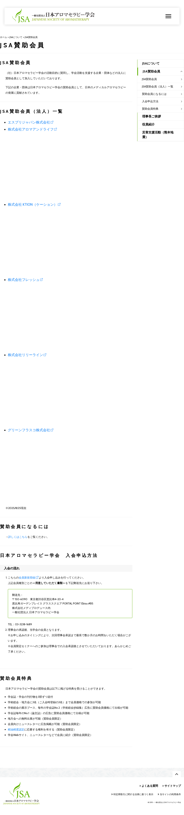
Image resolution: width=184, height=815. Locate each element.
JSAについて (151, 63)
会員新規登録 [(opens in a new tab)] (27, 577)
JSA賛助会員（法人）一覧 (157, 86)
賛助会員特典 (150, 108)
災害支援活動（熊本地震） (157, 135)
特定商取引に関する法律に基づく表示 (133, 794)
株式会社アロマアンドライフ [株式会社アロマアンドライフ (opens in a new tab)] (31, 129)
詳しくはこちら (17, 537)
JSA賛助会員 (149, 79)
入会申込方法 (150, 101)
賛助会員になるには (154, 94)
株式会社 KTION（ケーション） (32, 204)
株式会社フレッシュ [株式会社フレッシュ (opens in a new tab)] (23, 280)
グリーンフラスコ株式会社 (29, 430)
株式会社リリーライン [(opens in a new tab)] (25, 355)
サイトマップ (172, 786)
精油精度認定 (16, 729)
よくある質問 (150, 786)
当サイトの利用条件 (170, 794)
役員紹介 (148, 124)
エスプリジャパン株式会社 (29, 122)
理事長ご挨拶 (151, 116)
